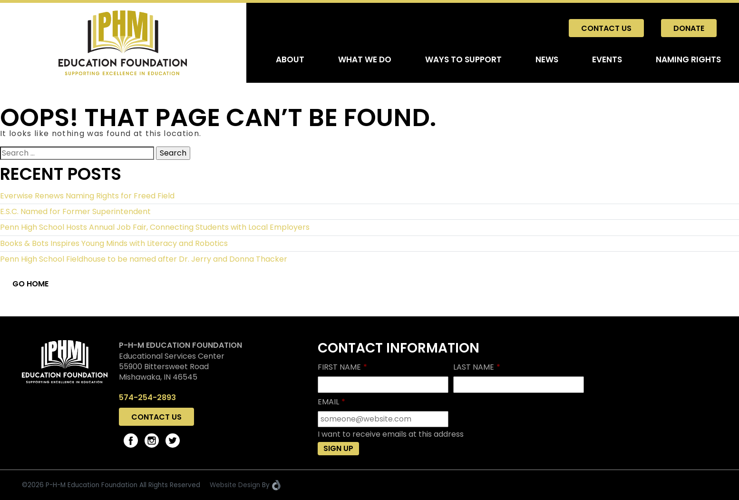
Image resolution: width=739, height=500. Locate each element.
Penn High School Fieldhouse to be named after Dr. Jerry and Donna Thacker (143, 259)
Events (607, 59)
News (546, 59)
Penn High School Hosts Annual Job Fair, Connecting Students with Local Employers (155, 227)
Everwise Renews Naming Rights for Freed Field (87, 195)
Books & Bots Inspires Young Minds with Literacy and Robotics (114, 243)
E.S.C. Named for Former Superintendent (75, 211)
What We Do (364, 59)
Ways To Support (463, 59)
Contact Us (606, 28)
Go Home (30, 283)
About (290, 59)
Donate (688, 28)
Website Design (235, 485)
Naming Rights (688, 59)
